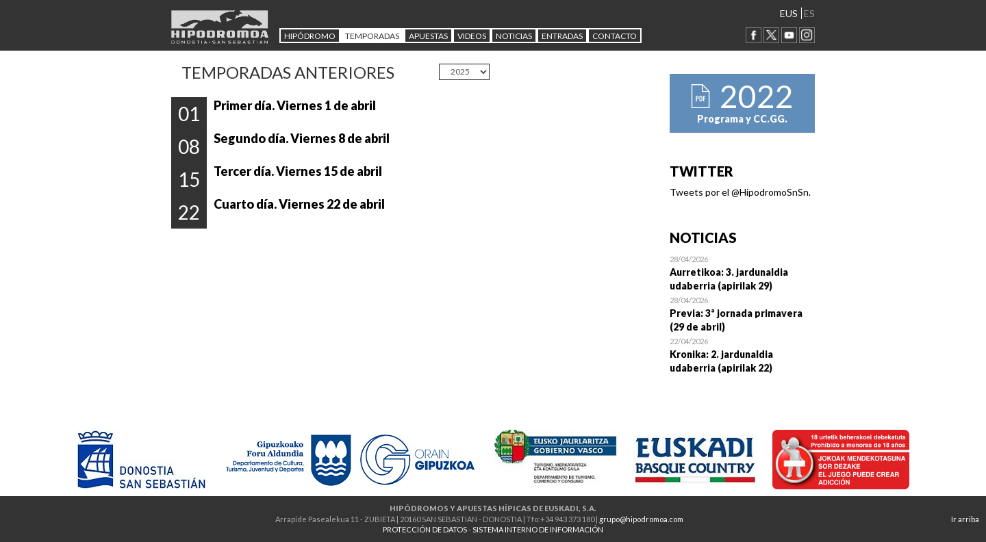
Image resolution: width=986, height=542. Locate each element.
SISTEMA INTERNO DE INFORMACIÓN (537, 529)
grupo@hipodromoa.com (641, 519)
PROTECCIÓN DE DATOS (425, 529)
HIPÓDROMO (310, 36)
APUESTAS (428, 36)
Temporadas (372, 36)
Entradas (562, 36)
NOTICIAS (514, 36)
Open (743, 272)
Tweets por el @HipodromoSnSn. (740, 192)
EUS (789, 13)
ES (809, 13)
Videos (471, 36)
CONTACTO (614, 36)
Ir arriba (965, 519)
